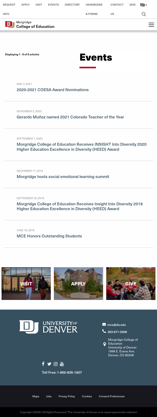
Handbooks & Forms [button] (94, 6)
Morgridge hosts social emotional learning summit (63, 176)
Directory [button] (72, 4)
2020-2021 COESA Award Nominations (53, 89)
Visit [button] (38, 4)
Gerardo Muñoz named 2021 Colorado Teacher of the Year (70, 117)
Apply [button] (25, 4)
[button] (144, 4)
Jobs (49, 396)
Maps (35, 396)
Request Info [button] (9, 6)
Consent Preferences (112, 396)
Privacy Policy (67, 396)
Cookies (87, 396)
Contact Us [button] (117, 6)
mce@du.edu (116, 324)
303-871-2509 (117, 332)
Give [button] (132, 4)
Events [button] (53, 4)
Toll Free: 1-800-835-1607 (62, 372)
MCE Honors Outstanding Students (49, 236)
